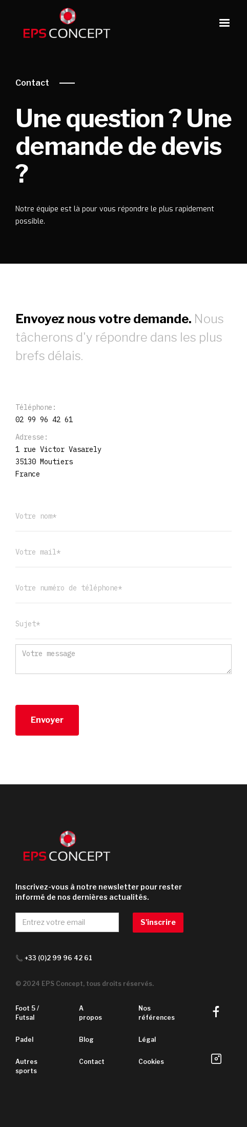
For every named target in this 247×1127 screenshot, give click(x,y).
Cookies (151, 1061)
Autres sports (26, 1066)
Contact (32, 83)
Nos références (156, 1012)
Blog (86, 1039)
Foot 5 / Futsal (27, 1012)
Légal (147, 1039)
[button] (224, 23)
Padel (24, 1039)
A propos (90, 1012)
